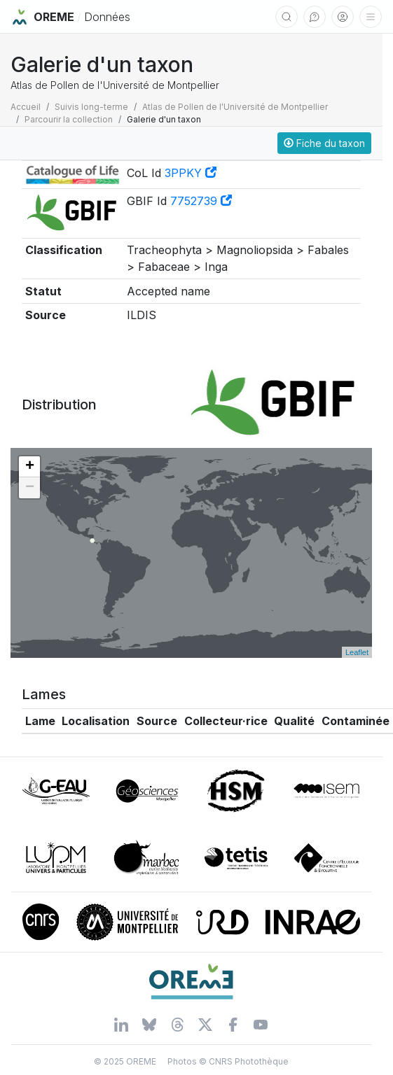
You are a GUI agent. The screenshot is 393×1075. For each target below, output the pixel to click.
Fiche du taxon (324, 143)
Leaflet (356, 652)
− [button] (29, 487)
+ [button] (29, 466)
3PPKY (190, 173)
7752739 (201, 201)
